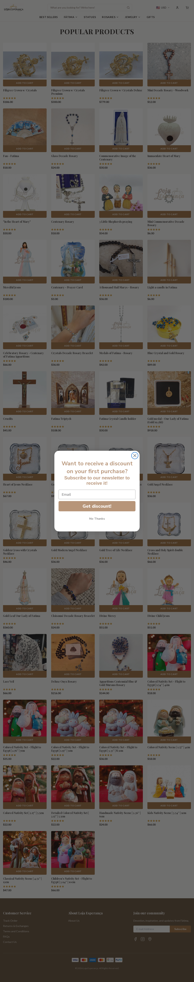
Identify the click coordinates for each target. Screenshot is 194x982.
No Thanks (97, 519)
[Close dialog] (134, 455)
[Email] (97, 494)
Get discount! (97, 506)
